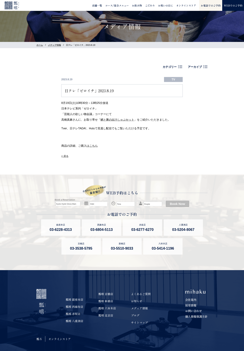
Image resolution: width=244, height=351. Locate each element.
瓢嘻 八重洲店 (74, 321)
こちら (93, 145)
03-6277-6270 (142, 230)
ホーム (39, 45)
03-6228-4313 (60, 230)
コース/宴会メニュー (117, 5)
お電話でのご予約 (211, 5)
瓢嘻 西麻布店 (74, 307)
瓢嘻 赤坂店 (73, 314)
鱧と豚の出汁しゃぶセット (117, 119)
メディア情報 (54, 45)
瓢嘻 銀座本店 (74, 299)
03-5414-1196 (163, 248)
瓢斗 (39, 339)
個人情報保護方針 (196, 316)
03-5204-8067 (183, 230)
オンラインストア (186, 5)
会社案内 (190, 300)
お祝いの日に (165, 5)
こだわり (150, 5)
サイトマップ (139, 322)
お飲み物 (137, 5)
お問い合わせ (193, 311)
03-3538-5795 (81, 248)
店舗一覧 (97, 5)
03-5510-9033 (122, 248)
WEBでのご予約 (233, 5)
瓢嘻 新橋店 (105, 301)
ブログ (135, 315)
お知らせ (136, 301)
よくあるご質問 (141, 294)
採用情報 (190, 305)
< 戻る (64, 156)
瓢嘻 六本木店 (107, 308)
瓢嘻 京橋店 (105, 294)
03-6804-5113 (101, 230)
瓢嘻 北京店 (105, 315)
